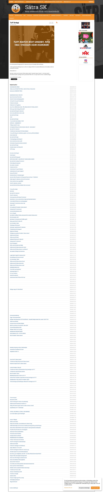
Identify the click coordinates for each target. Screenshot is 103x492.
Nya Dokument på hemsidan (16, 97)
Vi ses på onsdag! (13, 189)
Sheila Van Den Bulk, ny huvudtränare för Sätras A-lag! (21, 423)
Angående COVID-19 (14, 351)
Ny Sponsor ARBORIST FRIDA (16, 91)
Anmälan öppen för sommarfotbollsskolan (19, 451)
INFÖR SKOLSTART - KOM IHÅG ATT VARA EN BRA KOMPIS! (22, 159)
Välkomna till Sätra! (14, 421)
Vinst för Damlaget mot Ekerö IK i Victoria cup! (19, 449)
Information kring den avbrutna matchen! (18, 143)
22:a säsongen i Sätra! (14, 259)
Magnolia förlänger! (14, 231)
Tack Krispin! (12, 155)
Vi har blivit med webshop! (15, 269)
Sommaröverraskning (14, 315)
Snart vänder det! (13, 135)
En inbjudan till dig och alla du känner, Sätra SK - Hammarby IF (22, 127)
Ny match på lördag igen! (15, 157)
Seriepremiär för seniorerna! (15, 209)
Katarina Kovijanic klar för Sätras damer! (18, 363)
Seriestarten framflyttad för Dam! (17, 349)
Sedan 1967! (12, 205)
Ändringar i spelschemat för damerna (17, 227)
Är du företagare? (13, 243)
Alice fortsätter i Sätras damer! (16, 335)
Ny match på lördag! (14, 115)
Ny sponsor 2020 (13, 399)
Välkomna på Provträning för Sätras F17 (18, 403)
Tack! (11, 117)
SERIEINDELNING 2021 (14, 267)
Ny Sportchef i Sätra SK (15, 461)
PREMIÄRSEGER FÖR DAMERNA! (17, 437)
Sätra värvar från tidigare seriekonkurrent (18, 457)
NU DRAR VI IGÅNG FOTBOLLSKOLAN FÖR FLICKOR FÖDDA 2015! (23, 215)
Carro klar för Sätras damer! (15, 359)
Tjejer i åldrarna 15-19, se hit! (16, 447)
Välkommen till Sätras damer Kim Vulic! (18, 247)
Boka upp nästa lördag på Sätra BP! (17, 109)
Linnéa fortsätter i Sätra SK (15, 367)
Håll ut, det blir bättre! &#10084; (16, 245)
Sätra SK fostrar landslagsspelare (17, 99)
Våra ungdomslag (19, 1)
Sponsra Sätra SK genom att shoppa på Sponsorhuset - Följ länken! (24, 177)
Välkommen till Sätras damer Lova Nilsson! (19, 249)
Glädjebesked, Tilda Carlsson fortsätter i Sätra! (19, 379)
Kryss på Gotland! (13, 173)
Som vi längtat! (13, 213)
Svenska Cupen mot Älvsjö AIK (16, 147)
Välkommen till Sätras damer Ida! (17, 263)
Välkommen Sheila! (14, 443)
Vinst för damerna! (14, 195)
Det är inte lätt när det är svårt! (16, 141)
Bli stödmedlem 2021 (14, 217)
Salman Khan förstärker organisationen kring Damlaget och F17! (23, 377)
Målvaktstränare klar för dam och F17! (18, 375)
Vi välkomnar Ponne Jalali (15, 469)
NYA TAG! (12, 191)
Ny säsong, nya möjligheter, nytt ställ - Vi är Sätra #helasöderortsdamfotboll (25, 453)
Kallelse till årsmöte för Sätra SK (16, 239)
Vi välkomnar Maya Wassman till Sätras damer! (19, 361)
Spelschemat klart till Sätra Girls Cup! (17, 277)
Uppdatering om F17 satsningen (16, 407)
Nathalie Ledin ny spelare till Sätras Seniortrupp (19, 467)
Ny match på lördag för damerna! (17, 111)
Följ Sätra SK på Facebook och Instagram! (18, 429)
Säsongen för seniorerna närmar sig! (17, 203)
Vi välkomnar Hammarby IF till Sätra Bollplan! (19, 131)
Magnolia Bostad (13, 481)
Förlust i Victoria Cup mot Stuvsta (17, 439)
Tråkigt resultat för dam (15, 125)
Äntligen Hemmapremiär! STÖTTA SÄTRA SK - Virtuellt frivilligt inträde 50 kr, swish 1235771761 (29, 319)
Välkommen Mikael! (14, 321)
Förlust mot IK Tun (13, 167)
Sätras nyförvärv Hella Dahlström (16, 465)
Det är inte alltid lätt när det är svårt (17, 113)
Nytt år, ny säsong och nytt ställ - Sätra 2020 (19, 325)
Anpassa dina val (68, 487)
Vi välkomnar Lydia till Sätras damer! (17, 371)
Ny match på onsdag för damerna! (17, 161)
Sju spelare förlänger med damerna (17, 251)
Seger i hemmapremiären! (15, 317)
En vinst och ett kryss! (14, 153)
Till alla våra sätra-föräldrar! (15, 433)
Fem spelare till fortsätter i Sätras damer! (18, 207)
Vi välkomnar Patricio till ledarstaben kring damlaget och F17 (22, 369)
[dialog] (82, 484)
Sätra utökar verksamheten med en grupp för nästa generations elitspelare (25, 427)
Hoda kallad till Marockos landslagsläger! (18, 201)
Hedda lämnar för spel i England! (16, 171)
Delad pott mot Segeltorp (15, 105)
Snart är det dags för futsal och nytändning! (19, 401)
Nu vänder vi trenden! (14, 165)
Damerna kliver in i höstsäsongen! (17, 175)
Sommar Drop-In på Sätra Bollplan (17, 323)
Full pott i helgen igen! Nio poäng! (17, 477)
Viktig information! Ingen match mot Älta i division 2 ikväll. (22, 405)
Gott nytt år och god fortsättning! (17, 101)
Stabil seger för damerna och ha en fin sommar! (20, 179)
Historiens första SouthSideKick (16, 431)
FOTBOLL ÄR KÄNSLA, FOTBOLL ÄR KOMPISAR (20, 411)
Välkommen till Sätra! (14, 235)
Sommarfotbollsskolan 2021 (16, 211)
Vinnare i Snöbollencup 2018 (16, 471)
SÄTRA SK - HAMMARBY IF (15, 123)
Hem (11, 1)
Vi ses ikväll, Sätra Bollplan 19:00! (17, 121)
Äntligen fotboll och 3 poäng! (16, 329)
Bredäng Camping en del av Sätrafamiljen (18, 347)
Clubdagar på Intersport (15, 225)
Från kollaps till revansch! (15, 163)
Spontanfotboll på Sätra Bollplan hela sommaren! (20, 185)
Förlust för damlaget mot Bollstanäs (17, 445)
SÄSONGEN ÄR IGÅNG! (15, 87)
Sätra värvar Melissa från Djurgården (17, 459)
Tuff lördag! (14, 23)
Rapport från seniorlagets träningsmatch (18, 455)
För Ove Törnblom (13, 273)
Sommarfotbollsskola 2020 (15, 327)
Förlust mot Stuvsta (14, 103)
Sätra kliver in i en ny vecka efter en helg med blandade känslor (23, 199)
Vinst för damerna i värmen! (15, 183)
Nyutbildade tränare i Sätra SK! (16, 95)
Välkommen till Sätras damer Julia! (17, 265)
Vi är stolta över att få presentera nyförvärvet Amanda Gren (22, 463)
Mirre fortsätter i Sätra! (14, 373)
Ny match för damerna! (14, 129)
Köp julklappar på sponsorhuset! (17, 257)
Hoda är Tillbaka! (13, 419)
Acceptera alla (95, 487)
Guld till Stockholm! (14, 275)
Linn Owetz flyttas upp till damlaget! (17, 413)
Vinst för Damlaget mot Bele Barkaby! (17, 441)
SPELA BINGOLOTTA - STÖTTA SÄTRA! (18, 333)
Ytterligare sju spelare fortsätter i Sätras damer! (19, 233)
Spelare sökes (13, 475)
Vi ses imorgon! (13, 397)
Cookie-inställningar (14, 487)
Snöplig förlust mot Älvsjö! (15, 435)
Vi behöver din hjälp (14, 473)
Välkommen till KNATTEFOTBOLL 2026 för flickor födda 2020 (22, 89)
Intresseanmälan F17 (14, 271)
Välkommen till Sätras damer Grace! (17, 261)
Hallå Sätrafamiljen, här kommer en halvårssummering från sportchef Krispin (25, 425)
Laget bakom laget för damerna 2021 (17, 255)
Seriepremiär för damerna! (15, 241)
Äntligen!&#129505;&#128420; (16, 331)
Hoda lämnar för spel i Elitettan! (16, 169)
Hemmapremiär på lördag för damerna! (18, 197)
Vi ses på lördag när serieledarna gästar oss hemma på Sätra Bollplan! (24, 133)
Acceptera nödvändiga (84, 487)
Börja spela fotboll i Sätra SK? (16, 221)
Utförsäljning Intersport (15, 479)
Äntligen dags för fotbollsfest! (16, 289)
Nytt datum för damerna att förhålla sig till (18, 219)
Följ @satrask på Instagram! (16, 229)
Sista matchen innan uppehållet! (16, 181)
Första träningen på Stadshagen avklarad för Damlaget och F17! (23, 381)
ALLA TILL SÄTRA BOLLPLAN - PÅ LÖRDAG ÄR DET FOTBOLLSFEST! (24, 107)
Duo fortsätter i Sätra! (14, 223)
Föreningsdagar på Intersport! (16, 139)
